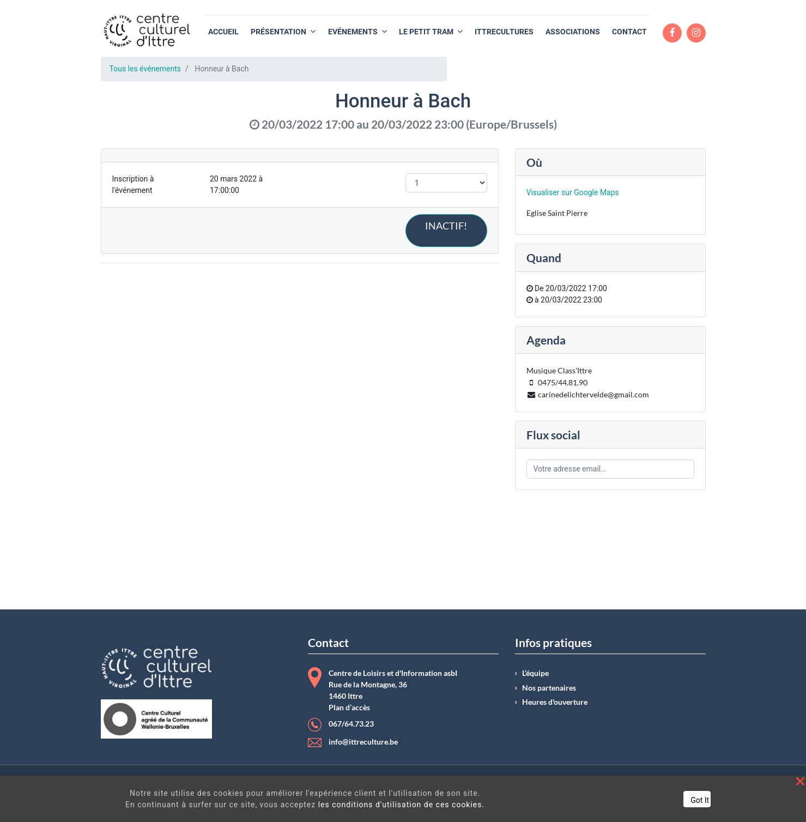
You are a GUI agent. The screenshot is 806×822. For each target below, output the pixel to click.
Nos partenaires (549, 688)
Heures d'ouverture (554, 702)
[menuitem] (223, 32)
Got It (699, 800)
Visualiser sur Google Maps (572, 192)
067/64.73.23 (351, 724)
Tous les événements (145, 68)
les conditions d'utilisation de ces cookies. (401, 804)
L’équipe (535, 673)
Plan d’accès (349, 707)
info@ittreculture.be (363, 742)
